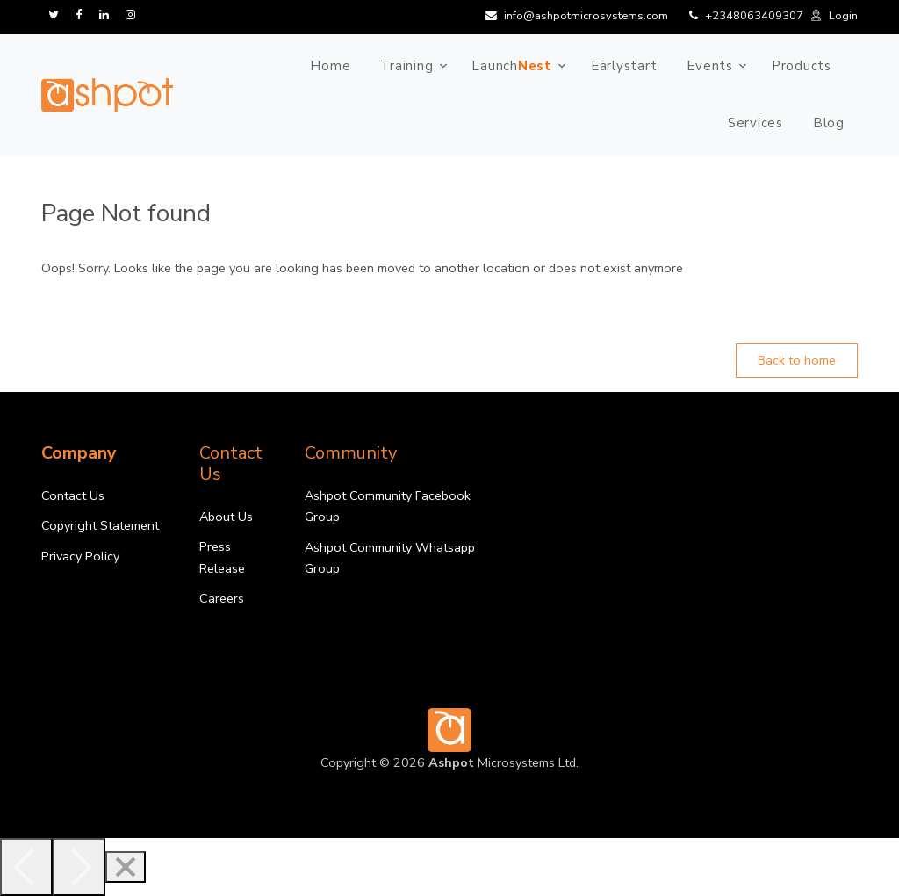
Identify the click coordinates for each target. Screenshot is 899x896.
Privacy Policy (80, 556)
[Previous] (26, 867)
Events (710, 66)
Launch (511, 66)
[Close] (125, 867)
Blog (829, 123)
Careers (221, 598)
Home (330, 66)
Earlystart (624, 66)
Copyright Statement (100, 525)
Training (406, 66)
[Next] (79, 867)
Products (801, 66)
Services (755, 123)
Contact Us (72, 495)
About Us (226, 516)
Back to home (797, 360)
